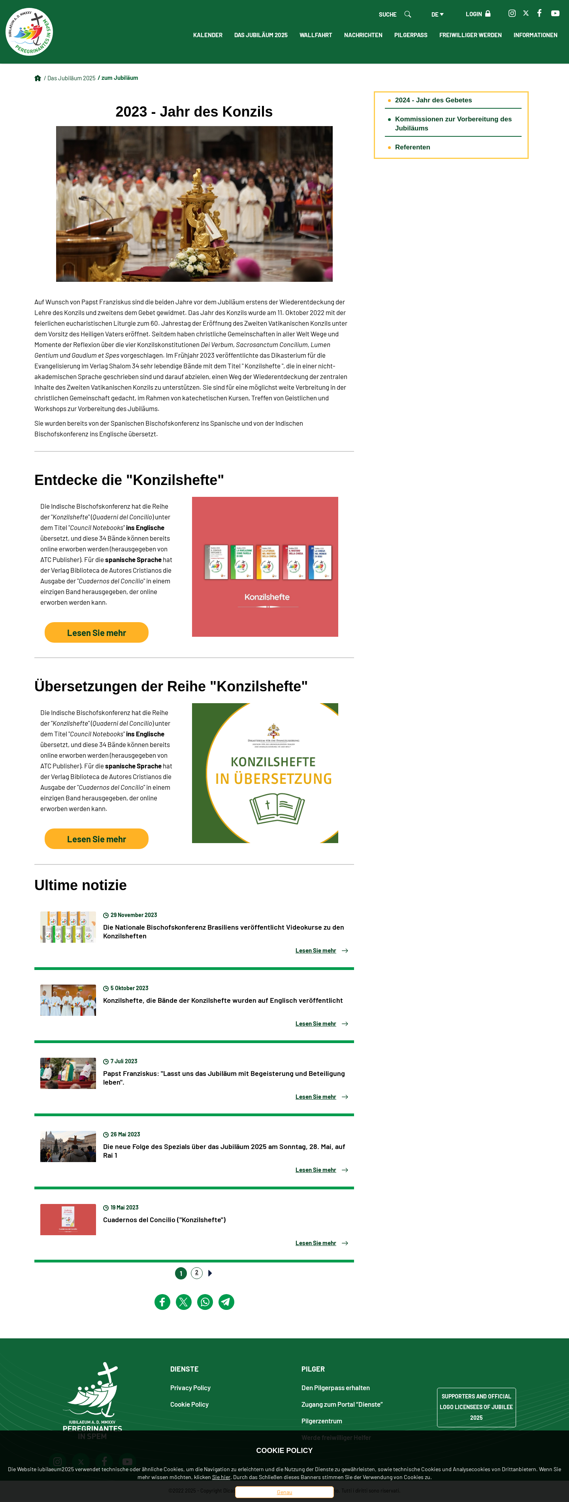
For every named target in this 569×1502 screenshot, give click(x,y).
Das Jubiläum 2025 (261, 34)
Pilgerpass (411, 34)
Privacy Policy (190, 1388)
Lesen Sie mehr (92, 633)
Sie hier (221, 1477)
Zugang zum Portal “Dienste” (342, 1405)
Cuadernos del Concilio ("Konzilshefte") (164, 1220)
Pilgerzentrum (321, 1421)
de (435, 14)
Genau (284, 1492)
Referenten (412, 147)
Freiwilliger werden (470, 34)
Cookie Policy (189, 1405)
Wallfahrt (316, 34)
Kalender (207, 34)
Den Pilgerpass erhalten (335, 1388)
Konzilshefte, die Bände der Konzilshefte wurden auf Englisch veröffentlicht (223, 1001)
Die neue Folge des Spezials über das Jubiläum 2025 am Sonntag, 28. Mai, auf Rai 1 (224, 1151)
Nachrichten (363, 34)
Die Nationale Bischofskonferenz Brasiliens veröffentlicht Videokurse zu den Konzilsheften (223, 932)
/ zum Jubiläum (118, 77)
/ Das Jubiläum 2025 (70, 77)
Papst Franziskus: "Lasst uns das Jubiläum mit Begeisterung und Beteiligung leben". (224, 1078)
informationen (536, 34)
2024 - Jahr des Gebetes (433, 100)
